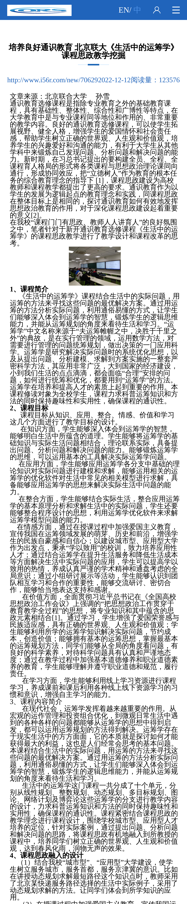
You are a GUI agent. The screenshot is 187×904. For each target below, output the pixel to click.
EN (124, 9)
